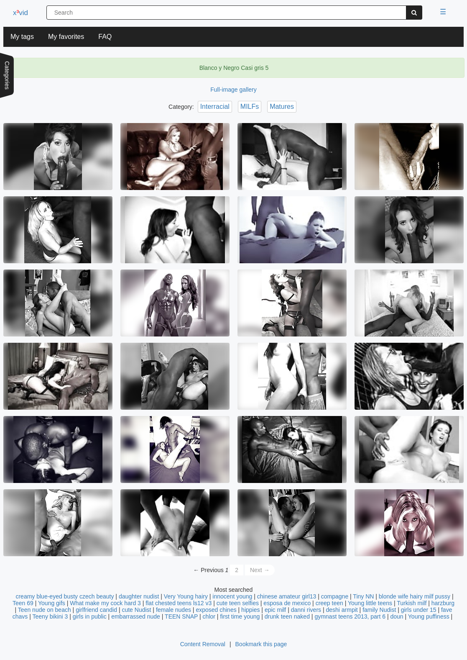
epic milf (275, 609)
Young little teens (370, 603)
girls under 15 (418, 609)
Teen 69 (23, 603)
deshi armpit (341, 609)
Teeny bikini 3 (50, 616)
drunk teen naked (287, 616)
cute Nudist (136, 609)
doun (396, 616)
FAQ (105, 36)
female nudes (173, 609)
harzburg (442, 603)
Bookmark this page (261, 644)
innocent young (232, 596)
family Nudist (379, 609)
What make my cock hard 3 (105, 603)
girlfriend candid (96, 609)
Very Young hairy (186, 596)
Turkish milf (411, 603)
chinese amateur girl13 (286, 596)
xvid (20, 13)
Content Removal (202, 644)
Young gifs (51, 603)
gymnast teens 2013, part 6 (349, 616)
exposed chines (216, 609)
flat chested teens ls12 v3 (178, 603)
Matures (282, 106)
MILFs (249, 106)
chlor (209, 616)
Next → (260, 570)
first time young (240, 616)
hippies (250, 609)
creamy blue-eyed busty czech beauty (64, 596)
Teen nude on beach (44, 609)
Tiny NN (363, 596)
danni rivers (306, 609)
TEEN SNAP (181, 616)
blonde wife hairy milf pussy (414, 596)
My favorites (66, 36)
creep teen (329, 603)
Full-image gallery (233, 89)
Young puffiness (428, 616)
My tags (22, 36)
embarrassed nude (135, 616)
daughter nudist (139, 596)
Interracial (215, 106)
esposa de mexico (287, 603)
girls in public (90, 616)
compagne (334, 596)
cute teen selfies (238, 603)
